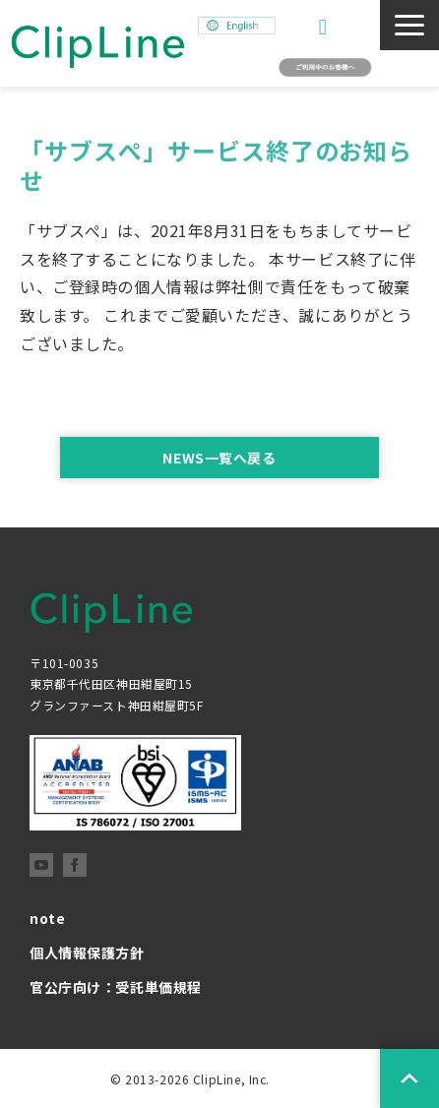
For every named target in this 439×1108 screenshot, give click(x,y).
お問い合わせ (325, 27)
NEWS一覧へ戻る (219, 457)
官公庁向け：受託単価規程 (116, 987)
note (47, 918)
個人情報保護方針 (87, 952)
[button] (409, 25)
